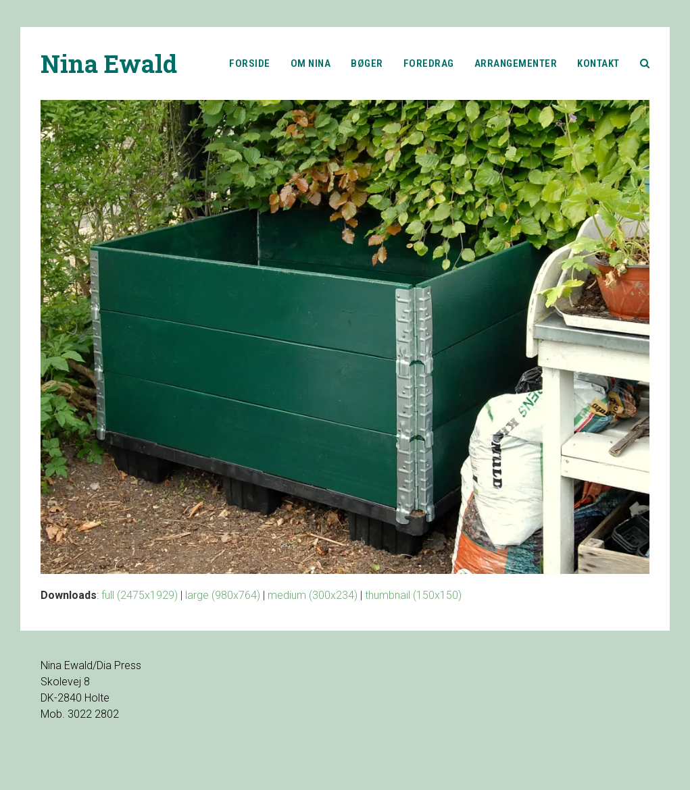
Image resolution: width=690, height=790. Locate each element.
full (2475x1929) (139, 595)
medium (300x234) (313, 595)
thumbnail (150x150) (413, 595)
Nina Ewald (109, 63)
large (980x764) (222, 595)
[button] (645, 63)
